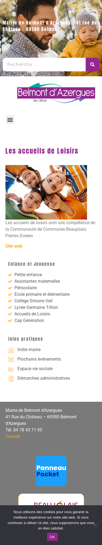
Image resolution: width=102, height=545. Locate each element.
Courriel (12, 436)
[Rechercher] (92, 64)
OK (52, 537)
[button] (9, 119)
